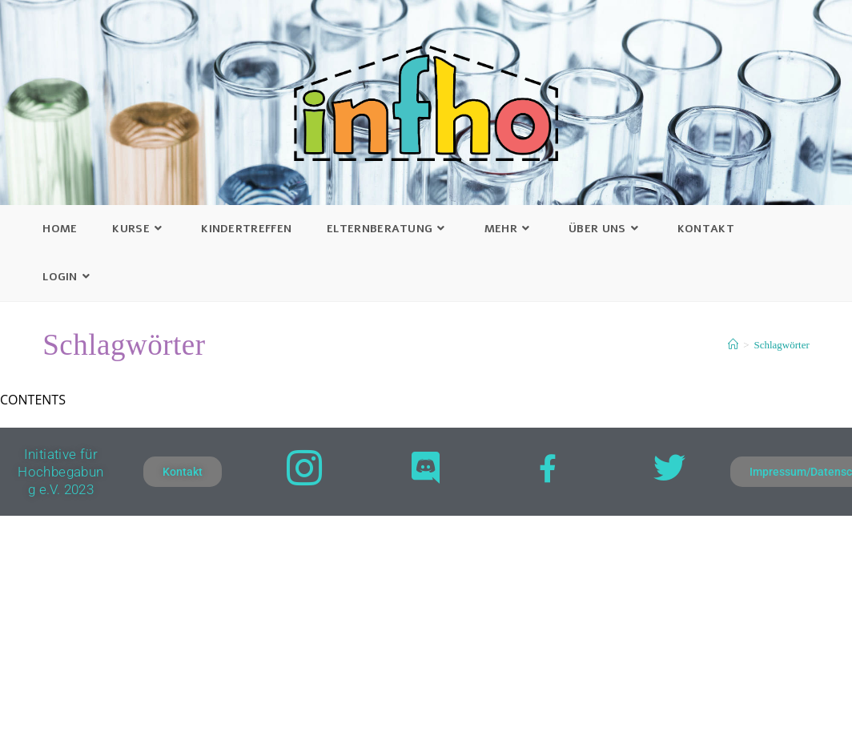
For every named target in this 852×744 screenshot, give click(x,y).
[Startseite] (733, 345)
